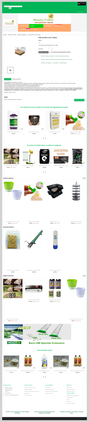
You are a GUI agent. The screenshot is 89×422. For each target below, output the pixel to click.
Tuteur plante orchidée (28, 165)
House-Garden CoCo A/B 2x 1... (28, 370)
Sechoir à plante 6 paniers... (76, 221)
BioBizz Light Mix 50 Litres (44, 165)
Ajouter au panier (43, 52)
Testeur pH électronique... (55, 270)
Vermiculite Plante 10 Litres (13, 270)
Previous (83, 178)
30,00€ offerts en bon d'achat (61, 165)
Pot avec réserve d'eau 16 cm (13, 221)
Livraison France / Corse (29, 387)
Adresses (69, 401)
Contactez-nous (28, 395)
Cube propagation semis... (78, 165)
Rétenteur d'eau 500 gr (34, 131)
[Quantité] (49, 48)
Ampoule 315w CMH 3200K (34, 299)
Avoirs (68, 399)
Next (85, 178)
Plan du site (27, 393)
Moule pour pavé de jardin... (11, 165)
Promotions (48, 387)
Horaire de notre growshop (51, 391)
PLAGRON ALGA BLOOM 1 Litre (13, 131)
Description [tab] (7, 79)
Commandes (70, 397)
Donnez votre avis (79, 100)
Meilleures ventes (71, 391)
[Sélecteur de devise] (80, 12)
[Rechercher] (13, 6)
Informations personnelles (73, 395)
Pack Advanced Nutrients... (55, 299)
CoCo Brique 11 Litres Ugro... (55, 131)
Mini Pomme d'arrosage (75, 131)
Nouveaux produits (49, 389)
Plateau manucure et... (55, 221)
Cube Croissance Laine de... (11, 370)
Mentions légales (28, 389)
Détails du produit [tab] (16, 79)
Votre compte (71, 393)
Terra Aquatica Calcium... (44, 370)
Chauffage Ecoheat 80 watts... (34, 270)
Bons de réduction (71, 403)
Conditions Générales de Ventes (31, 391)
